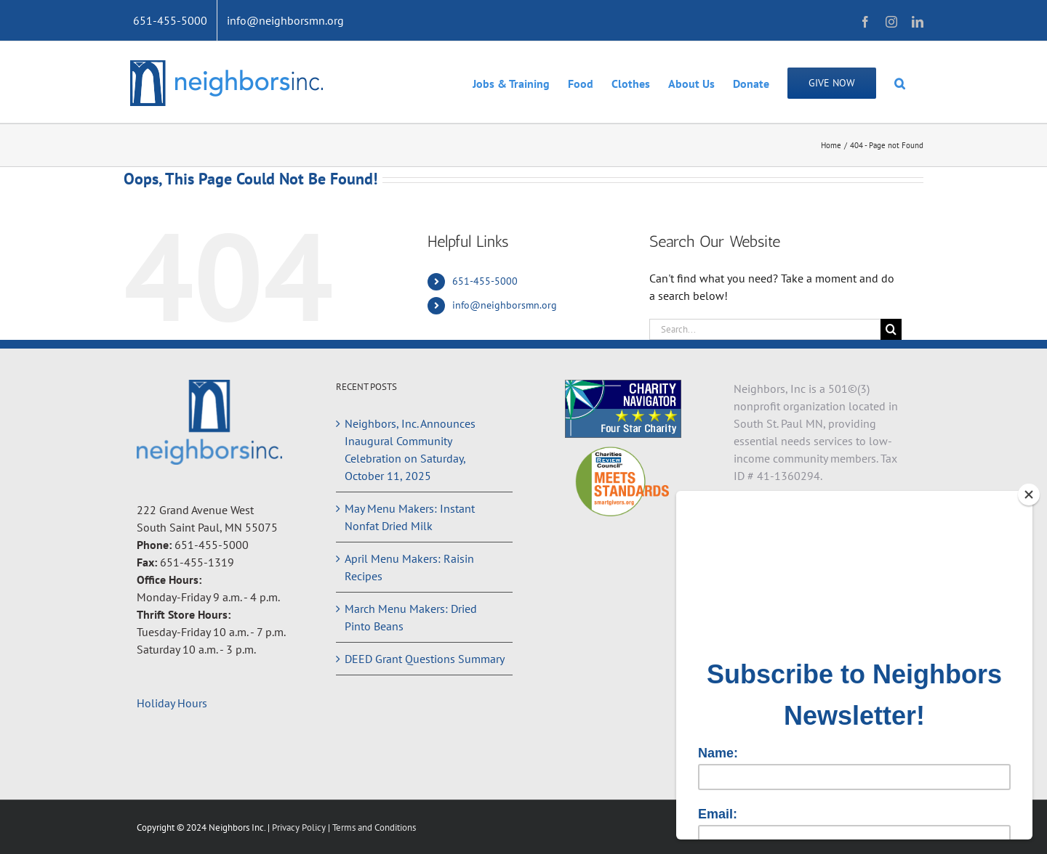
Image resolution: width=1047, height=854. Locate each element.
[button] (899, 82)
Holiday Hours (172, 703)
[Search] (891, 329)
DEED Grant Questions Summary (425, 658)
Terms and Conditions (374, 827)
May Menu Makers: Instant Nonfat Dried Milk (410, 517)
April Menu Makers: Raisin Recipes (409, 567)
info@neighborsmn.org (504, 305)
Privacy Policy (300, 827)
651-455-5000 (485, 281)
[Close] (1029, 494)
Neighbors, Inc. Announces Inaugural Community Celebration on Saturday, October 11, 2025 (410, 449)
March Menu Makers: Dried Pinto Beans (411, 617)
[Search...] (764, 329)
